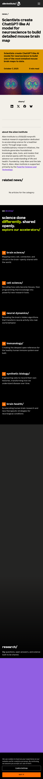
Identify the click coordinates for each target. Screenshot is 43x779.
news (4, 14)
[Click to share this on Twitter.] (18, 106)
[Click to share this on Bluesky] (31, 106)
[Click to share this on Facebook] (25, 106)
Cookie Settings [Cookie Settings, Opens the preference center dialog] (21, 768)
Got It (21, 774)
